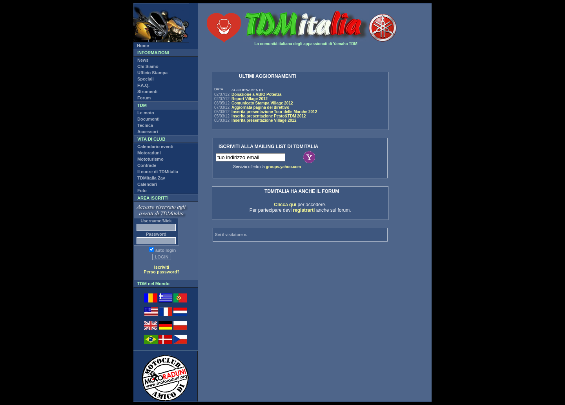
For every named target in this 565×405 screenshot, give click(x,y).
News (143, 60)
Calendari (147, 184)
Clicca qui (285, 204)
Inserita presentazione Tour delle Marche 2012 (274, 112)
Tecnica (145, 125)
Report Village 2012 (249, 99)
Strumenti (147, 91)
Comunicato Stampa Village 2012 (262, 103)
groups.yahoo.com (283, 167)
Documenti (148, 119)
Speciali (145, 79)
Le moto (145, 112)
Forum (144, 97)
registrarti (304, 210)
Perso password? (162, 271)
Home (143, 45)
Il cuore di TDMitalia (157, 171)
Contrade (146, 165)
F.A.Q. (143, 85)
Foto (142, 190)
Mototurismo (150, 159)
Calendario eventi (155, 146)
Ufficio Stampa (152, 72)
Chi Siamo (148, 66)
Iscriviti (162, 267)
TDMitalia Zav (151, 178)
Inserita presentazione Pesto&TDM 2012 (268, 116)
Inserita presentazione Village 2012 (263, 120)
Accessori (147, 131)
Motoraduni (149, 152)
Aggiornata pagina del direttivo (260, 107)
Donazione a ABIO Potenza (256, 94)
